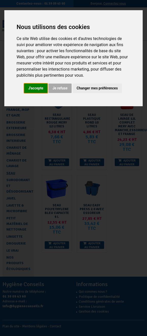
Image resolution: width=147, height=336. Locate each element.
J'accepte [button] (35, 88)
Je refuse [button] (60, 88)
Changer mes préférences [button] (97, 88)
